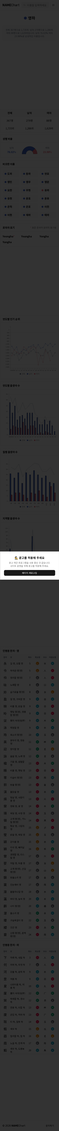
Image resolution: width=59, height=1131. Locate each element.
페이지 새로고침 (29, 572)
